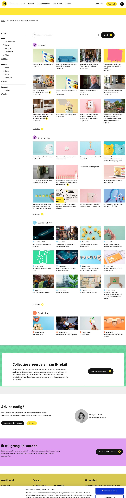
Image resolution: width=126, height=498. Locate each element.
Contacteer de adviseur (12, 416)
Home (3, 14)
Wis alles (4, 52)
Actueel (31, 3)
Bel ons (32, 416)
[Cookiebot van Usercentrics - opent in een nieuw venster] (12, 494)
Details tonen (30, 494)
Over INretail (58, 3)
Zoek (106, 28)
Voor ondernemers (17, 3)
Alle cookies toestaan (109, 479)
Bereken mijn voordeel (107, 444)
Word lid (111, 4)
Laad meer (36, 122)
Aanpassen (110, 486)
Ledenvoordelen (43, 3)
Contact (69, 3)
